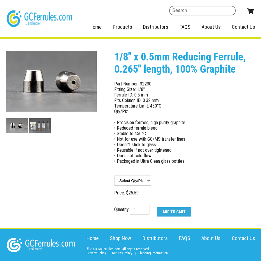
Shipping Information (153, 253)
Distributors (155, 27)
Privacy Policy (96, 253)
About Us (211, 27)
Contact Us (243, 27)
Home (95, 27)
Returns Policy (122, 253)
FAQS (185, 27)
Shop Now (120, 238)
